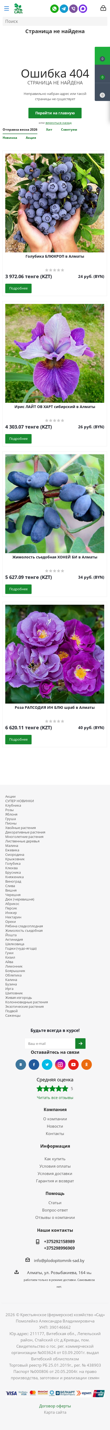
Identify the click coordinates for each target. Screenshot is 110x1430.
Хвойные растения (20, 827)
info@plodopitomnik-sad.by (59, 1260)
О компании (55, 1118)
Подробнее (18, 288)
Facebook (34, 1064)
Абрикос (12, 903)
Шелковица (14, 944)
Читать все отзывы (55, 1097)
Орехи (10, 921)
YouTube (73, 1064)
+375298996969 (59, 1248)
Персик (11, 908)
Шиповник (14, 993)
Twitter (47, 1064)
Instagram (60, 1064)
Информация (55, 1146)
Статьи (55, 1202)
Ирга (9, 988)
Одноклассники (86, 1064)
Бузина (11, 984)
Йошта (11, 935)
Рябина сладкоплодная (24, 926)
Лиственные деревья (22, 841)
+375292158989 (59, 1241)
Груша (10, 819)
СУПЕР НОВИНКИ (19, 801)
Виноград (13, 881)
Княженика (14, 877)
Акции (10, 796)
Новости (55, 1126)
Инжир (11, 912)
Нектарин (13, 917)
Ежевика (12, 850)
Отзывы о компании (55, 1217)
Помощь (55, 1193)
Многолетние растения (24, 836)
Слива (10, 886)
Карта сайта (55, 1412)
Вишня (11, 890)
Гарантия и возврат (55, 1180)
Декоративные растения (25, 832)
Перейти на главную (55, 112)
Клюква (11, 868)
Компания (55, 1109)
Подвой (11, 1011)
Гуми (9, 953)
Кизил (10, 957)
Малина (11, 845)
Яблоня (11, 814)
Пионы (11, 823)
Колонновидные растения (26, 1002)
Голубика (13, 863)
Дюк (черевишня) (19, 899)
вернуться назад (59, 122)
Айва (9, 962)
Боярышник (15, 971)
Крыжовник (15, 859)
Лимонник (14, 966)
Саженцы (13, 1015)
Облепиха (13, 975)
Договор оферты (55, 1405)
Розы (9, 810)
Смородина (14, 854)
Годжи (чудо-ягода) (21, 948)
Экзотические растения (24, 1006)
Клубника (13, 805)
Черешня (13, 895)
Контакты (55, 1133)
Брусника (13, 872)
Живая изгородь (18, 997)
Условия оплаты (55, 1166)
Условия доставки (55, 1173)
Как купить (55, 1158)
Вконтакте (21, 1064)
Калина (11, 979)
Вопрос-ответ (55, 1210)
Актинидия (14, 939)
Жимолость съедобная (24, 930)
